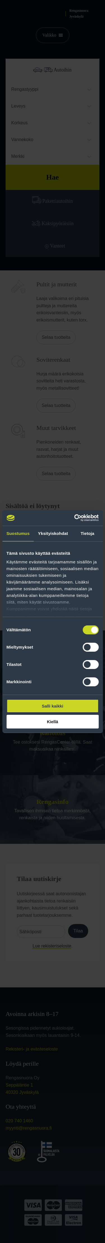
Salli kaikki (52, 706)
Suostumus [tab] (18, 533)
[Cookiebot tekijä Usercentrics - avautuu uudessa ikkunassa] (75, 518)
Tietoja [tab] (87, 533)
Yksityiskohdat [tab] (53, 533)
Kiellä (52, 721)
